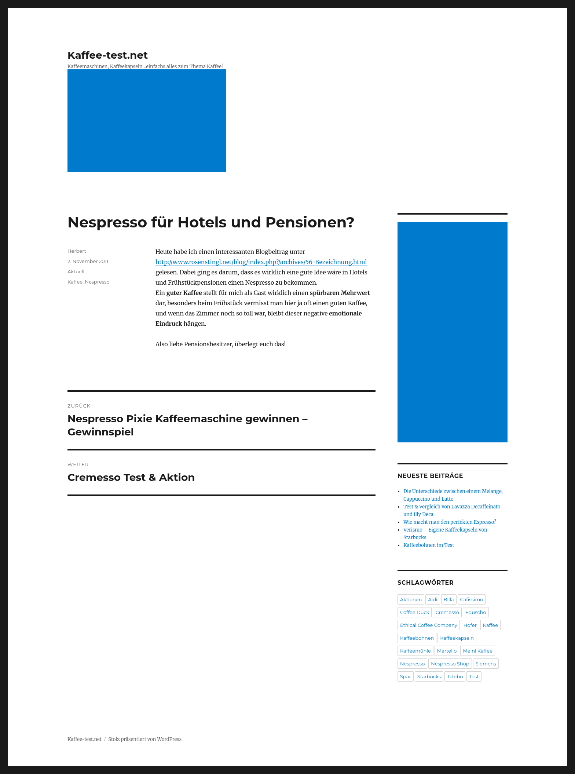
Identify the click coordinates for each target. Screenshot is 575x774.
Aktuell (75, 271)
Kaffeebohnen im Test (428, 545)
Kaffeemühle (415, 651)
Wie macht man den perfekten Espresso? (449, 522)
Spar (405, 676)
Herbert (76, 251)
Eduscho (475, 612)
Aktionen (411, 599)
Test (474, 676)
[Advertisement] (146, 121)
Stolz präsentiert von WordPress (145, 739)
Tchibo (455, 676)
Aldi (432, 599)
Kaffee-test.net (107, 55)
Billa (449, 599)
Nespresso (97, 282)
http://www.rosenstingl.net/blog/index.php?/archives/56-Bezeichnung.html (261, 262)
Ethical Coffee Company (428, 625)
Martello (447, 651)
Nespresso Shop (450, 664)
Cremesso (447, 612)
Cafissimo (471, 599)
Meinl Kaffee (477, 651)
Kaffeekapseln (457, 638)
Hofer (470, 625)
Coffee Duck (414, 612)
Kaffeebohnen (417, 638)
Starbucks (429, 676)
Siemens (486, 664)
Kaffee (75, 282)
